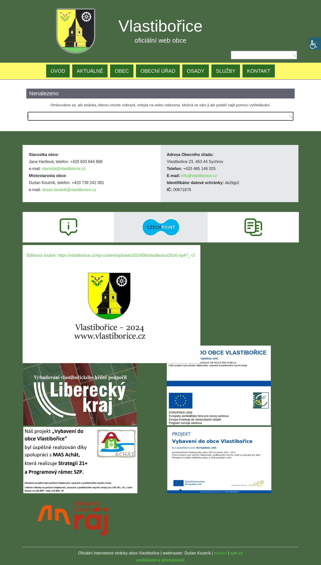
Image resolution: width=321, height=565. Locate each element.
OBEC (122, 71)
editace (220, 553)
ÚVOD (58, 71)
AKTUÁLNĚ (90, 71)
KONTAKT (258, 71)
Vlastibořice (160, 26)
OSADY (195, 71)
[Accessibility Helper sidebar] (315, 44)
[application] (111, 295)
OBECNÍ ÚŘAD (157, 71)
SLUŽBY (225, 71)
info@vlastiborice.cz (199, 176)
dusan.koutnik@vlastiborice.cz (69, 190)
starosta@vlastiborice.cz (64, 169)
